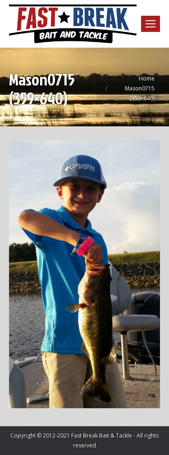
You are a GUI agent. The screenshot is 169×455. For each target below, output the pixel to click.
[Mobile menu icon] (150, 24)
